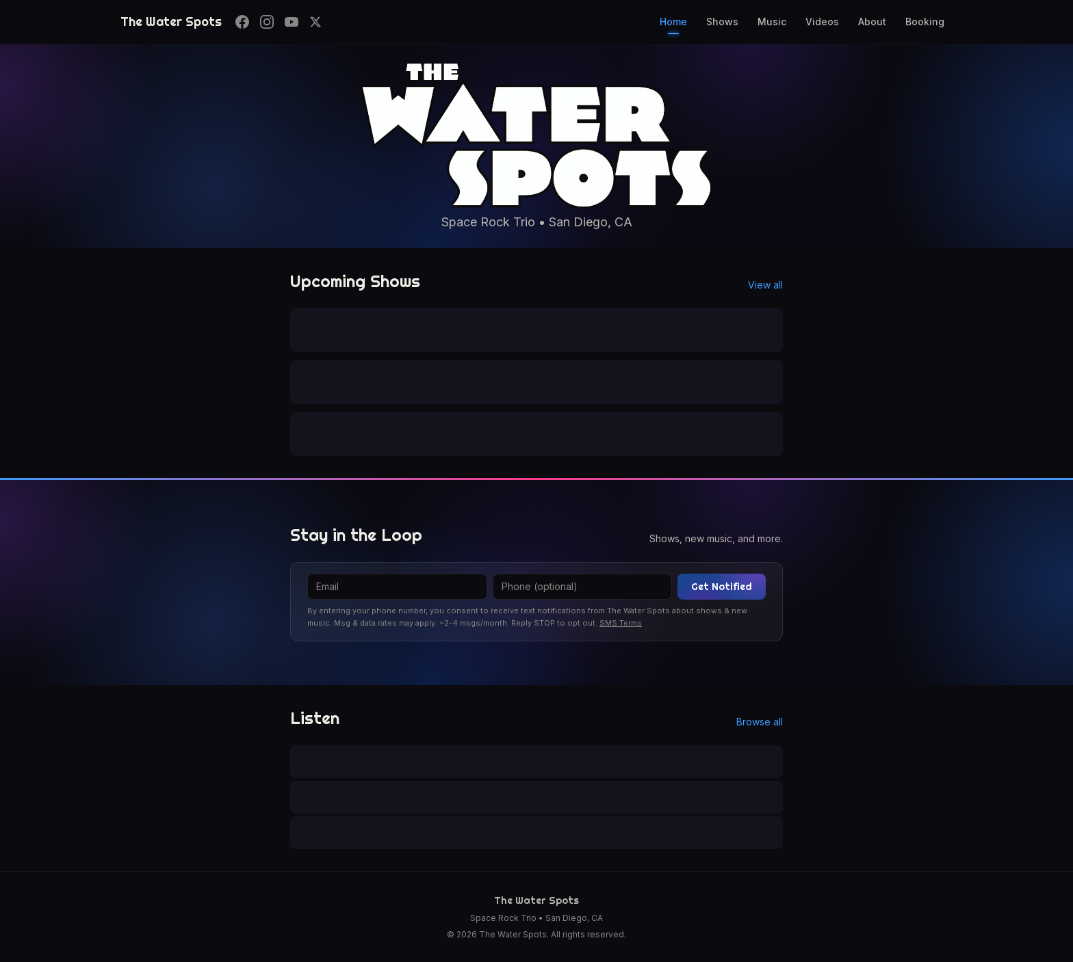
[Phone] (583, 587)
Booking (924, 21)
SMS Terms (620, 623)
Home (673, 25)
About (872, 21)
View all (765, 285)
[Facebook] (242, 22)
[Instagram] (267, 22)
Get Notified (721, 586)
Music (772, 21)
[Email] (397, 587)
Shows (722, 21)
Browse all (759, 721)
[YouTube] (291, 22)
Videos (822, 21)
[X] (315, 22)
